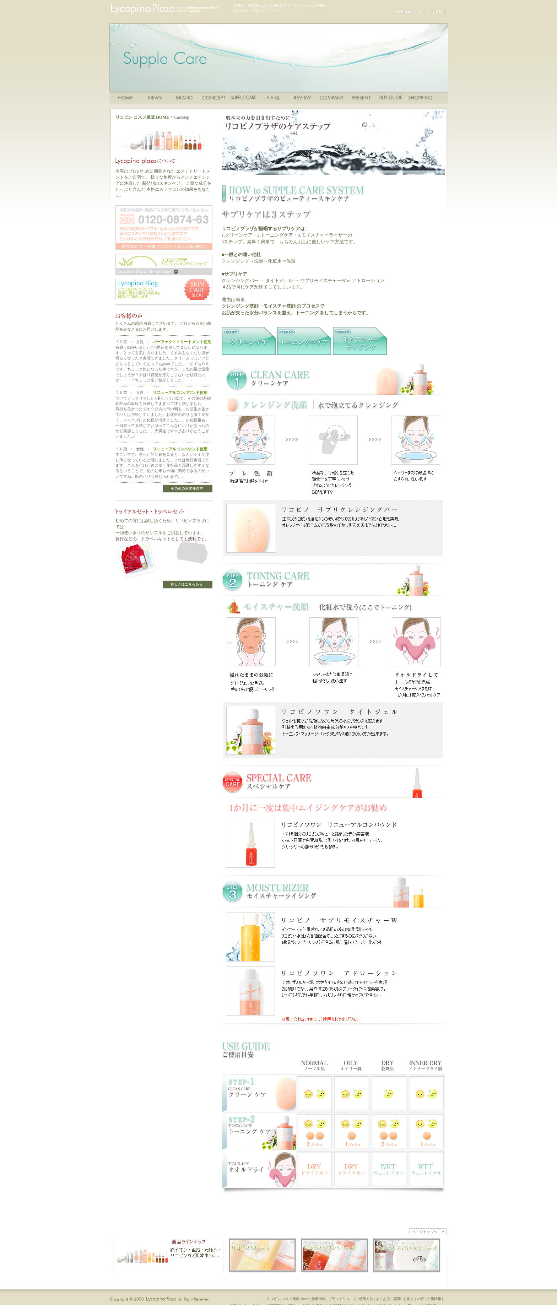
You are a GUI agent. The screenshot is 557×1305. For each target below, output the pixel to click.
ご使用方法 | (366, 1302)
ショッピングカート (420, 97)
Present (361, 97)
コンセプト (214, 97)
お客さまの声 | (415, 1302)
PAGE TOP (428, 1231)
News (155, 97)
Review (302, 97)
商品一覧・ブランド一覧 (185, 97)
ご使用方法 (243, 97)
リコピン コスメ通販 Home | (288, 1302)
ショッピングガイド (391, 97)
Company (332, 97)
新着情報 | (320, 1302)
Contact (434, 11)
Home (126, 97)
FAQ (273, 97)
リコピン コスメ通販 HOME (142, 117)
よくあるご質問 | (389, 1302)
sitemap (408, 11)
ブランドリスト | (342, 1302)
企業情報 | (435, 1302)
